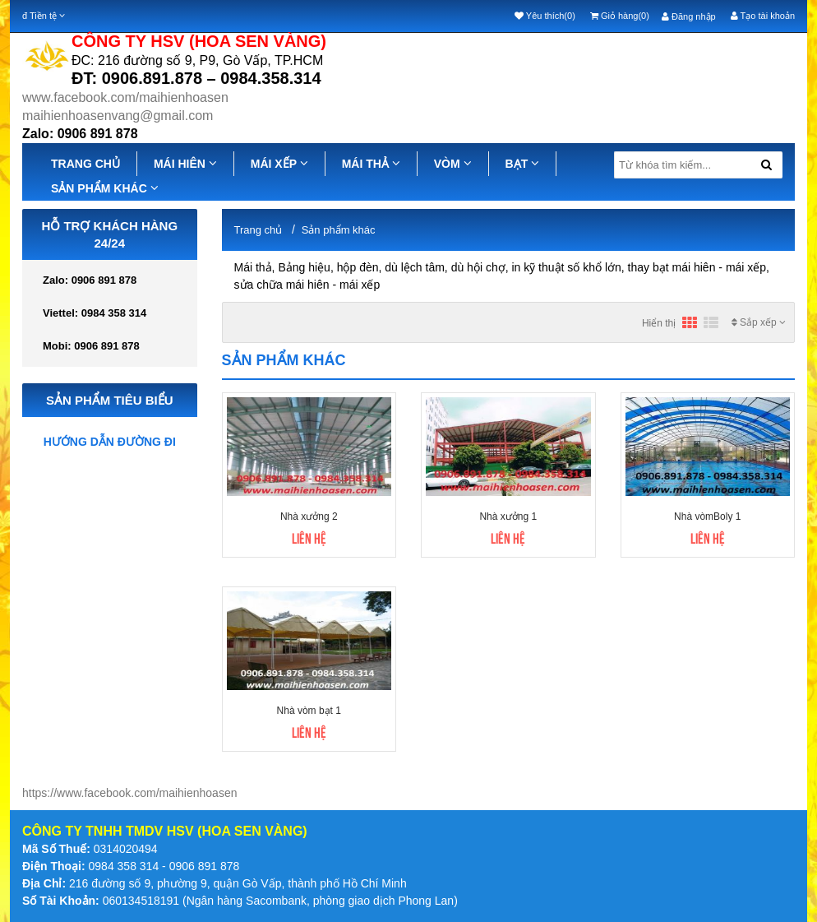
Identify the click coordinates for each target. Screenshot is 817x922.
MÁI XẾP (279, 163)
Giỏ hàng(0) (619, 16)
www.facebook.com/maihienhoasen (125, 97)
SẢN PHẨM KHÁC (105, 188)
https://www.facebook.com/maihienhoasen (129, 792)
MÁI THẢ (371, 163)
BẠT (522, 163)
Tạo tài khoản (763, 16)
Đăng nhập (689, 16)
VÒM (453, 163)
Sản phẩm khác (339, 230)
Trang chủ (258, 230)
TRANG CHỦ (85, 163)
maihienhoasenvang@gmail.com (117, 116)
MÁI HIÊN (185, 163)
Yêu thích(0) (545, 16)
